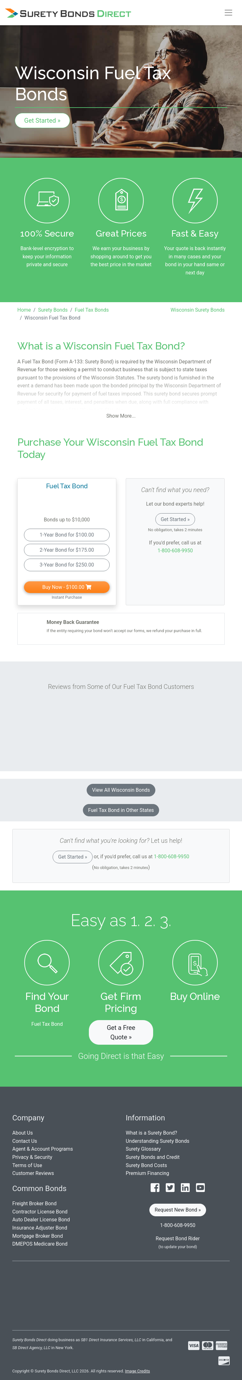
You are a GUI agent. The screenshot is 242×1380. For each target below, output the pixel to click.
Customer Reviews (33, 1173)
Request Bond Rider (178, 1239)
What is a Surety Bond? (151, 1133)
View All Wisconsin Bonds (121, 790)
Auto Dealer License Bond (41, 1220)
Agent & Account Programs (42, 1149)
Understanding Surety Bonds (157, 1141)
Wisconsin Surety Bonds (197, 310)
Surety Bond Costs (146, 1165)
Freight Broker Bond (34, 1204)
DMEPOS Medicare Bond (39, 1244)
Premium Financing (147, 1173)
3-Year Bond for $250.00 (67, 565)
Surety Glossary (143, 1149)
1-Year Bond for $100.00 (67, 535)
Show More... (121, 416)
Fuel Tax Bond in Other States (121, 810)
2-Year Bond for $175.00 (67, 550)
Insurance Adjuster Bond (39, 1228)
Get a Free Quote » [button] (121, 1032)
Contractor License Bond (39, 1212)
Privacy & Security (32, 1157)
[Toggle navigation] (228, 13)
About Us (22, 1133)
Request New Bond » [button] (178, 1210)
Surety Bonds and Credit (153, 1157)
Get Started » (42, 120)
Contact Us (24, 1141)
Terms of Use (27, 1165)
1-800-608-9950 (175, 551)
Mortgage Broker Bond (37, 1236)
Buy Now (66, 587)
